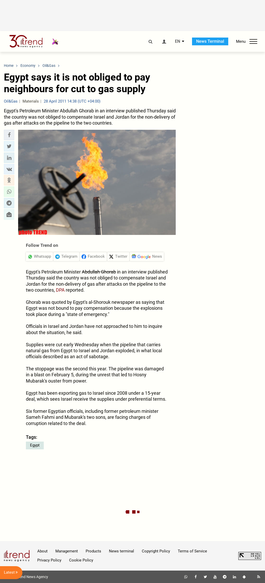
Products (93, 551)
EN (177, 41)
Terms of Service (192, 551)
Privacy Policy (49, 560)
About (42, 551)
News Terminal (210, 41)
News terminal (121, 551)
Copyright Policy (156, 551)
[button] (9, 135)
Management (66, 551)
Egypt (35, 445)
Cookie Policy (81, 560)
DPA (60, 290)
